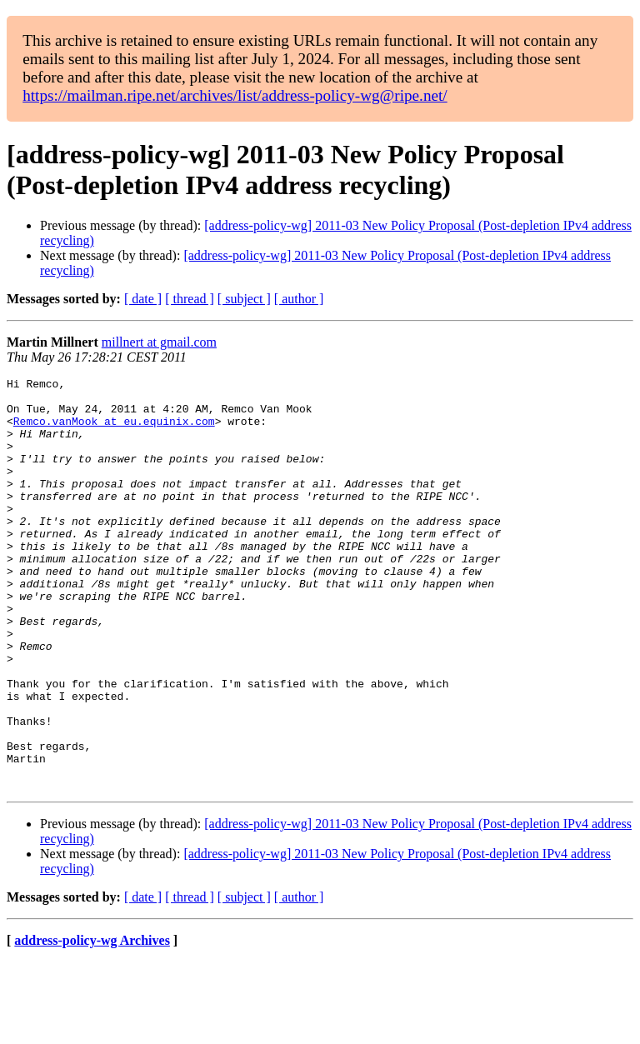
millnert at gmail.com (159, 342)
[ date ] (143, 299)
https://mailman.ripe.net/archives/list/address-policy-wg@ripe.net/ (235, 95)
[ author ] (299, 299)
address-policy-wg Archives (92, 1023)
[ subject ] (244, 299)
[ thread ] (189, 299)
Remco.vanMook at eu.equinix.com (114, 430)
